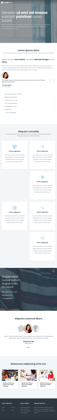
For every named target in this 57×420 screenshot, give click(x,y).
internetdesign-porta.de (7, 416)
